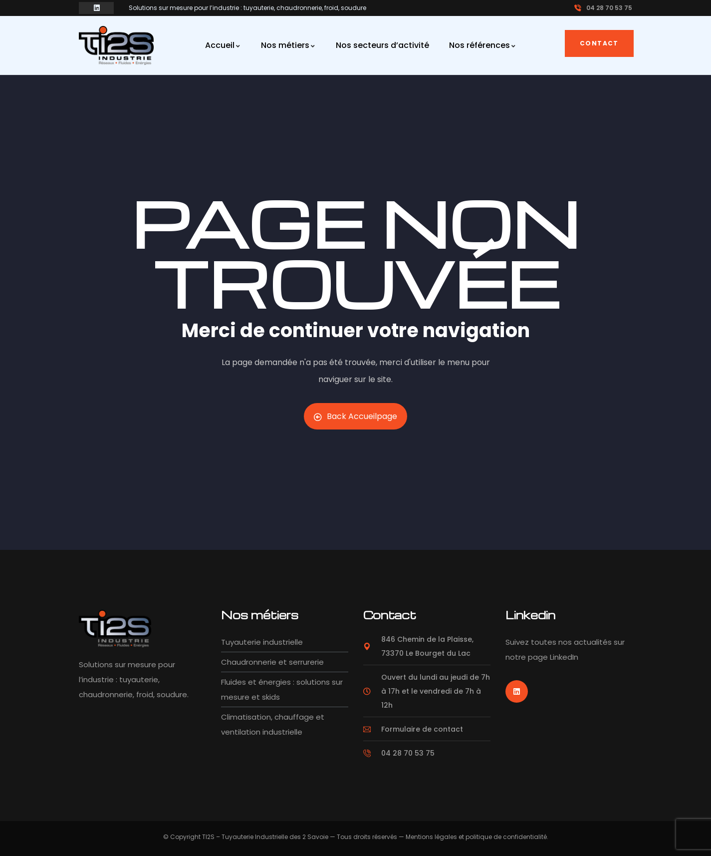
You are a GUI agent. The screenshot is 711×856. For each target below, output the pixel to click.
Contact (599, 43)
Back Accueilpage (355, 416)
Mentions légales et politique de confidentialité (476, 837)
